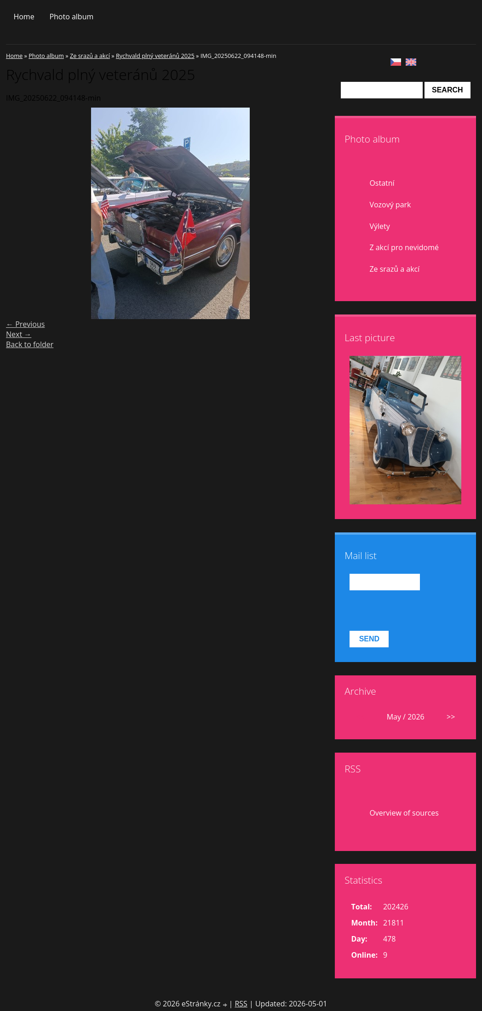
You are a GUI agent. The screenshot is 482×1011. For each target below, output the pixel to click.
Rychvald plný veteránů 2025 (155, 55)
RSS (241, 1004)
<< (360, 717)
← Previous (25, 324)
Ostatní (381, 183)
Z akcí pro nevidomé (404, 247)
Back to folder (29, 344)
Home (23, 16)
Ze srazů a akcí (90, 55)
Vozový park (390, 205)
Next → (18, 334)
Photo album (71, 16)
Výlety (379, 226)
